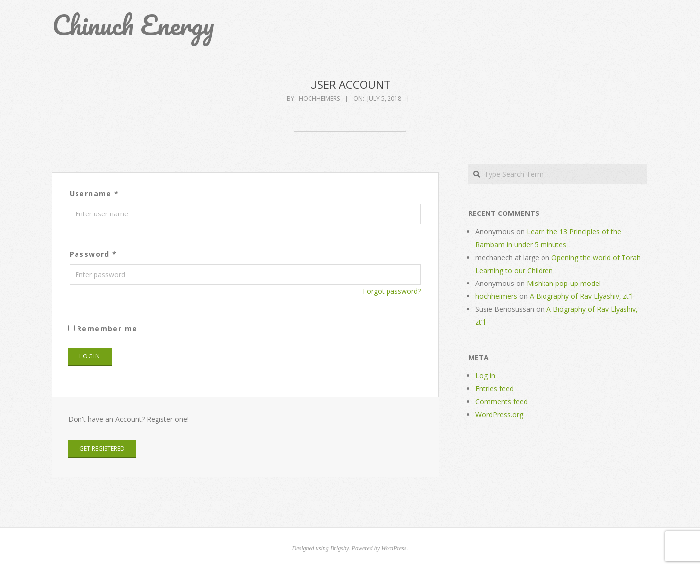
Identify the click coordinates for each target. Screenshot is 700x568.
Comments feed (501, 401)
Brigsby (339, 548)
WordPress (393, 548)
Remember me (103, 328)
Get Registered (102, 448)
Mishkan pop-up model (564, 283)
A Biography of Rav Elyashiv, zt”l (581, 296)
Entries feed (494, 388)
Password (93, 254)
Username (94, 193)
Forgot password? (392, 291)
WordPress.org (499, 414)
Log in (485, 375)
